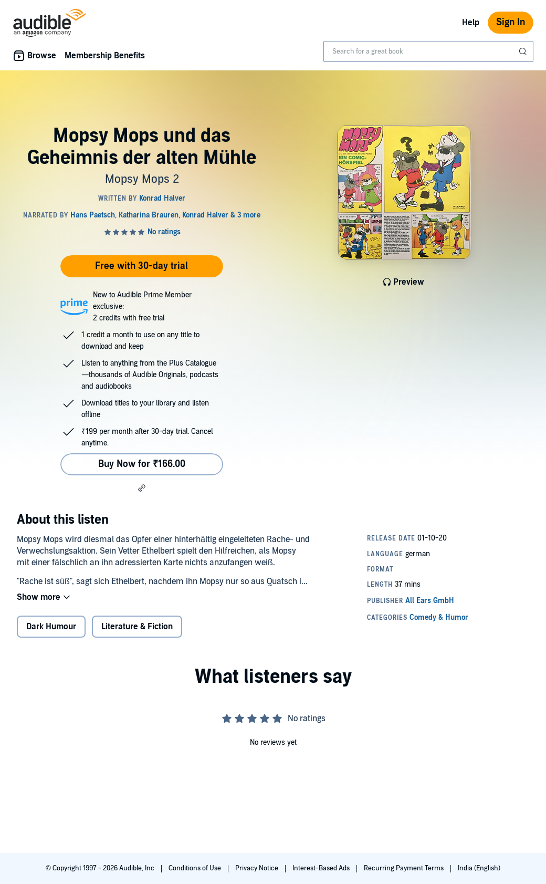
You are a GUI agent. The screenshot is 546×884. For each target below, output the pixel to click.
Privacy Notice (257, 868)
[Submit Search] (523, 51)
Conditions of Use (196, 868)
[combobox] (428, 51)
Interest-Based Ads (321, 868)
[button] (142, 488)
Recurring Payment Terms (404, 868)
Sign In (510, 22)
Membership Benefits (105, 55)
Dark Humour (51, 626)
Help (470, 22)
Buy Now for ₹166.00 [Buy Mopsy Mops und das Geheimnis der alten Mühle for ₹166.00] (141, 464)
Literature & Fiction (137, 626)
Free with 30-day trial (141, 266)
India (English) (479, 868)
